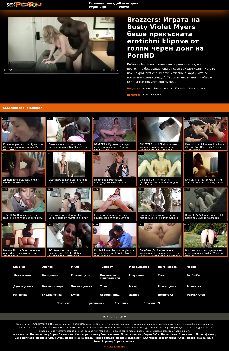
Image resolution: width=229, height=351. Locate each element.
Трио (103, 286)
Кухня (75, 294)
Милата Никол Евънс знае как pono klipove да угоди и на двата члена (21, 253)
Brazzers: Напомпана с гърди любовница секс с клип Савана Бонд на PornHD (159, 218)
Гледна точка (52, 294)
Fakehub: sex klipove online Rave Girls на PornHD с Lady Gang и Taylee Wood (204, 147)
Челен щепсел (81, 286)
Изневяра (20, 294)
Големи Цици (80, 275)
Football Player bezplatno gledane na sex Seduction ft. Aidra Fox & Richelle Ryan (114, 253)
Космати (181, 88)
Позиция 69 (151, 303)
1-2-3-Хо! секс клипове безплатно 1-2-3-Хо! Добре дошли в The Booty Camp (65, 253)
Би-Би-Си (193, 275)
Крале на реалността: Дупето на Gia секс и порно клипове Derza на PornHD (23, 147)
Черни (191, 266)
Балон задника (163, 88)
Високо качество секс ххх (64, 327)
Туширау (106, 266)
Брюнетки (194, 286)
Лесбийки (121, 303)
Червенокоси (95, 303)
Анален (146, 88)
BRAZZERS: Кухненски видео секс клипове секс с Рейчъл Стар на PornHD (112, 147)
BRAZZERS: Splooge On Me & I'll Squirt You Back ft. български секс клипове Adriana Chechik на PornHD (205, 219)
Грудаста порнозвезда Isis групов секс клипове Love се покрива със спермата (111, 218)
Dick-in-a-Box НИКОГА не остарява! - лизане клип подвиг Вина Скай (159, 182)
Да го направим (169, 266)
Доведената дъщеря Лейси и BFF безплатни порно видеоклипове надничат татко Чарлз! (22, 184)
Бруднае (19, 266)
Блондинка (50, 275)
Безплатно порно (114, 316)
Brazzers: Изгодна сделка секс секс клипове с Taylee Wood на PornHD (204, 253)
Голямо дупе (167, 286)
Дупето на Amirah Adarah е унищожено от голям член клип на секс (68, 218)
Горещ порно (80, 324)
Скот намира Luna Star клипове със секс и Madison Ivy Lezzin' (68, 181)
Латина (134, 294)
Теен (161, 275)
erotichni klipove (152, 94)
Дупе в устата (23, 286)
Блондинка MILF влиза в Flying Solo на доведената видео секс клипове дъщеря (204, 182)
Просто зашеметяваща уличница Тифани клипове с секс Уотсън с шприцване (111, 182)
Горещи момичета (101, 327)
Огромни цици (110, 294)
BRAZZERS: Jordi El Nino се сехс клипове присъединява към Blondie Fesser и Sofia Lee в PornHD (158, 148)
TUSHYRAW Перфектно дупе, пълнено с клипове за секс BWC (22, 216)
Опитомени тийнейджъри (110, 277)
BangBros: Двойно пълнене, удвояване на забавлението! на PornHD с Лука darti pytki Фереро (160, 253)
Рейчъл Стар (196, 294)
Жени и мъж (22, 275)
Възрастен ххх (41, 324)
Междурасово (139, 266)
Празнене (63, 303)
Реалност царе (198, 88)
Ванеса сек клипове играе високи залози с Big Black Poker (68, 146)
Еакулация (136, 275)
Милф (75, 266)
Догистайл (165, 294)
